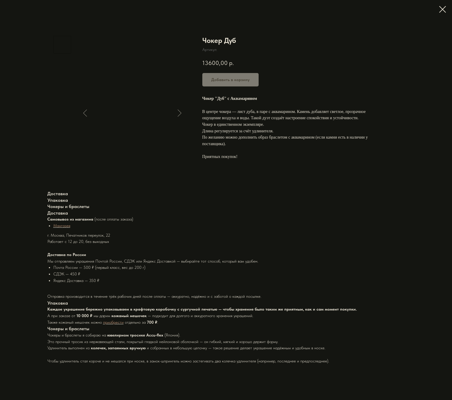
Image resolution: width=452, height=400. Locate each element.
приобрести (113, 322)
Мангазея (61, 225)
